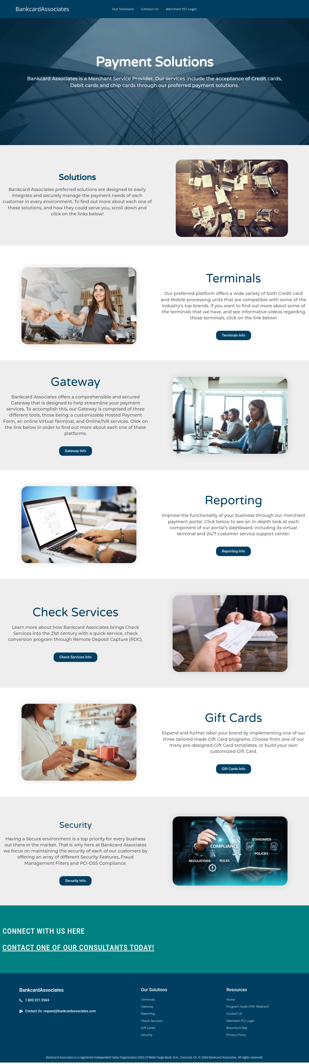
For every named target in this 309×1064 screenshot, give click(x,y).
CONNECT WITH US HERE (43, 931)
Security (75, 824)
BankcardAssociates (42, 9)
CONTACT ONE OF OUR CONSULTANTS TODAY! (78, 947)
